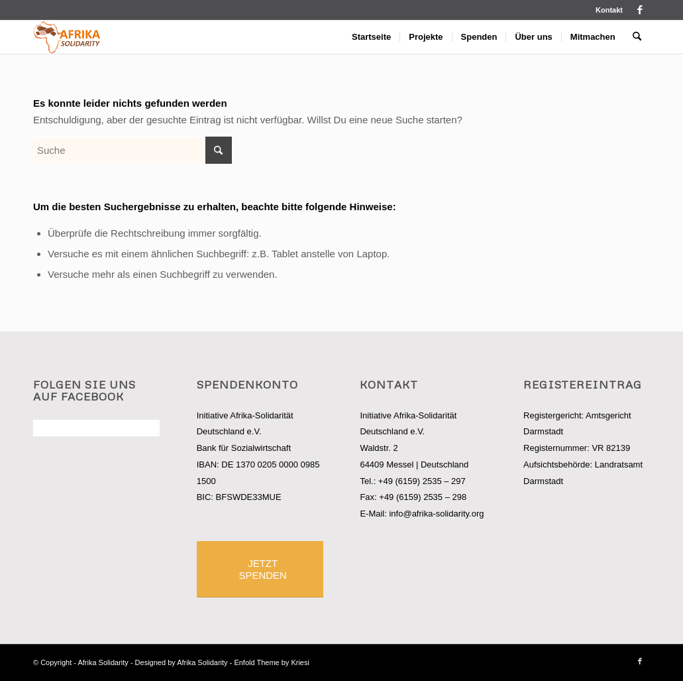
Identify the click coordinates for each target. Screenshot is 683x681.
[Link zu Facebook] (640, 10)
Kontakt (609, 10)
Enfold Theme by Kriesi (271, 662)
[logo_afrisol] (67, 37)
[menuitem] (606, 10)
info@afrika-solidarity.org (436, 514)
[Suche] (637, 37)
